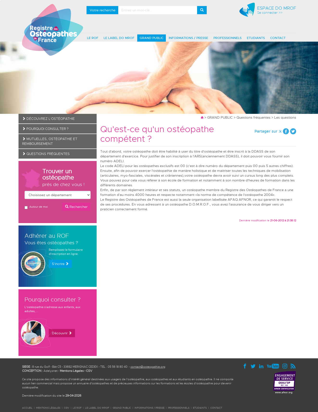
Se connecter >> (269, 12)
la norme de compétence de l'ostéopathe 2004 (235, 195)
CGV (89, 371)
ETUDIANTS (256, 38)
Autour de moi (36, 207)
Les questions (285, 117)
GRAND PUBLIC (151, 38)
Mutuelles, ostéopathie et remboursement (49, 141)
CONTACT (278, 38)
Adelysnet (50, 371)
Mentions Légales (72, 371)
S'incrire (60, 264)
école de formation (183, 180)
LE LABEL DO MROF (119, 38)
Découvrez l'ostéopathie (48, 118)
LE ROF (92, 38)
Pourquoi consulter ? (45, 129)
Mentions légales (48, 407)
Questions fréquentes (253, 117)
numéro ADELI (112, 161)
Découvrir (62, 333)
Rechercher (76, 207)
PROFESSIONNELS (227, 38)
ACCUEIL (27, 407)
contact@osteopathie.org (148, 367)
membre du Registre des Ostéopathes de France (245, 190)
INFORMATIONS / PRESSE (188, 38)
